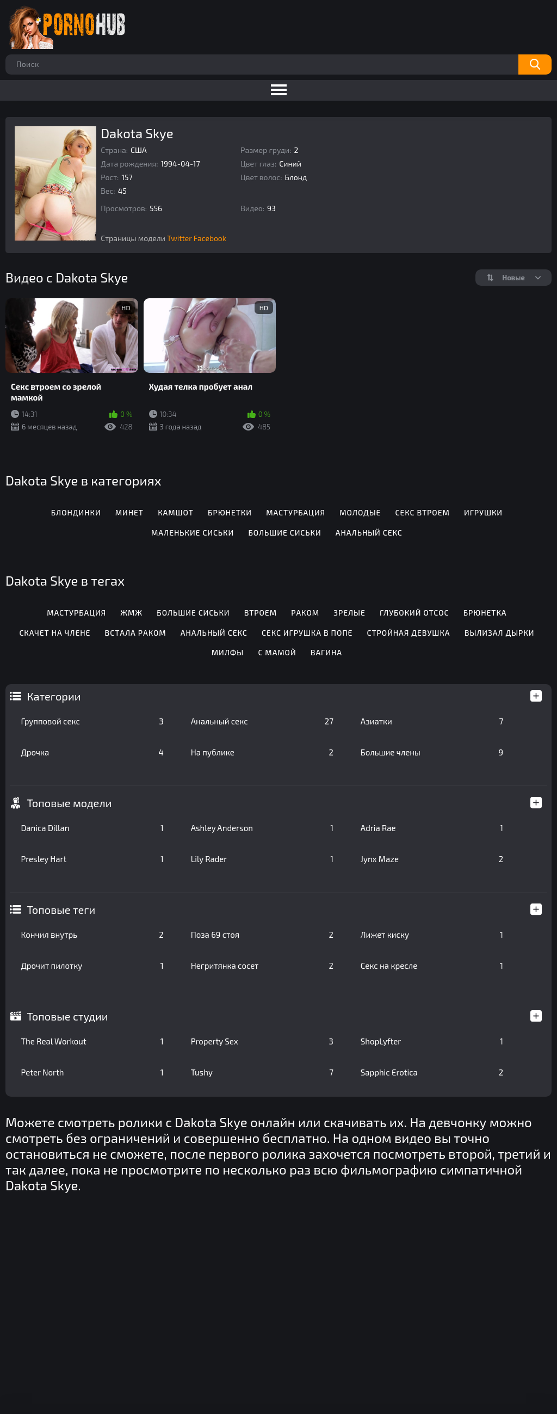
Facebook (210, 238)
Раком (305, 612)
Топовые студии (67, 1016)
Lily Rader (262, 859)
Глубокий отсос (414, 612)
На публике (262, 752)
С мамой (277, 652)
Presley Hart (92, 859)
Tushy (262, 1072)
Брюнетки (230, 512)
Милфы (228, 652)
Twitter (179, 238)
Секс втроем (422, 512)
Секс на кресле (432, 965)
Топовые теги (61, 909)
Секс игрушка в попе (307, 632)
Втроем (260, 612)
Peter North (92, 1072)
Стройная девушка (408, 632)
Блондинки (76, 512)
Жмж (131, 612)
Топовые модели (69, 802)
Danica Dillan (92, 828)
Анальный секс (262, 721)
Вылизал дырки (500, 632)
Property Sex (262, 1041)
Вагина (326, 652)
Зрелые (349, 612)
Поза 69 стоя (262, 934)
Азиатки (432, 721)
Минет (129, 512)
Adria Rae (432, 828)
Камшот (176, 512)
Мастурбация (295, 512)
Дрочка (92, 752)
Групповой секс (92, 721)
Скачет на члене (54, 632)
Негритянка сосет (262, 965)
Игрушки (483, 512)
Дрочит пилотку (92, 965)
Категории (54, 696)
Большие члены (432, 752)
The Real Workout (92, 1041)
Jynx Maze (432, 859)
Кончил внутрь (92, 934)
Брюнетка (485, 612)
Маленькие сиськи (192, 532)
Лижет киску (432, 934)
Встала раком (135, 632)
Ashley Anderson (262, 828)
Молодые (360, 512)
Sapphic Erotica (432, 1072)
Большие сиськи (284, 532)
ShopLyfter (432, 1041)
